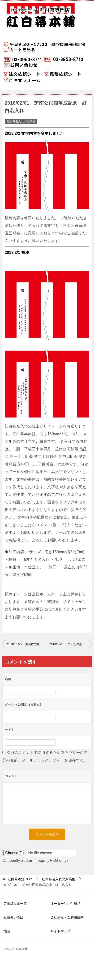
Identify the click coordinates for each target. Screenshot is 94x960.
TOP (20, 879)
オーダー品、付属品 (65, 903)
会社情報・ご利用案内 (67, 917)
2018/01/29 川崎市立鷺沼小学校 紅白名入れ (27, 644)
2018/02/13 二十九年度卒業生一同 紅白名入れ (70, 644)
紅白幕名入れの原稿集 (21, 121)
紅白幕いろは (13, 917)
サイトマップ (60, 931)
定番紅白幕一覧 (15, 903)
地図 (7, 931)
